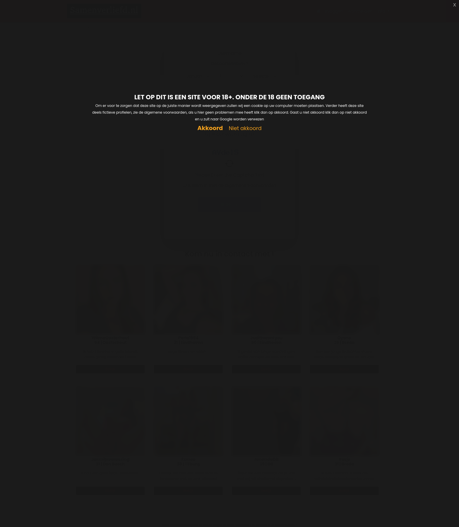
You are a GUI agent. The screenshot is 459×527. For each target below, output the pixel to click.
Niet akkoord (245, 128)
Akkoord (210, 128)
